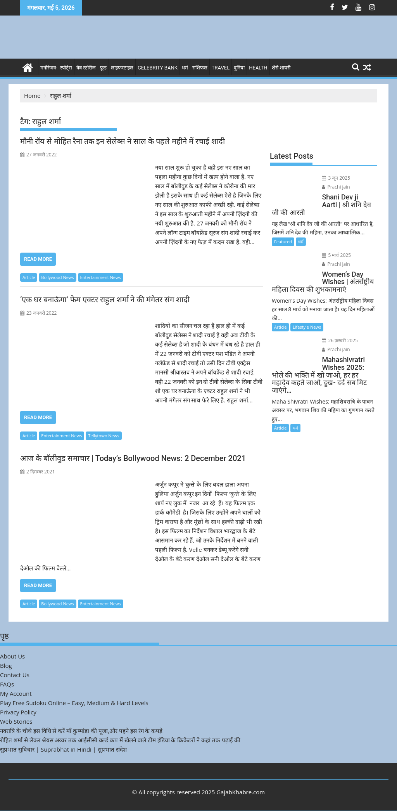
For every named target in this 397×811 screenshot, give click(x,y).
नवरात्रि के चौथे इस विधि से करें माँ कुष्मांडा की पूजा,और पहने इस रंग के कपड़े (81, 731)
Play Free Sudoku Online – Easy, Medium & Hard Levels (74, 703)
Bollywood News (57, 277)
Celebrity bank (158, 68)
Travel (221, 68)
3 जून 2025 (336, 178)
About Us (12, 656)
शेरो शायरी (281, 68)
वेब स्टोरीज (86, 68)
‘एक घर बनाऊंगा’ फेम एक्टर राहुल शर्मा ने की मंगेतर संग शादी (105, 299)
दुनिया (239, 68)
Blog (6, 665)
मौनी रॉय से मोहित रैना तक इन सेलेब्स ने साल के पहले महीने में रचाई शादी (122, 141)
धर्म (185, 68)
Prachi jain (336, 187)
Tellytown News (103, 435)
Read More (38, 259)
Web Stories (16, 721)
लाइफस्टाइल (122, 68)
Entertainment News (100, 277)
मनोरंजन (48, 68)
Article (28, 277)
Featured (283, 241)
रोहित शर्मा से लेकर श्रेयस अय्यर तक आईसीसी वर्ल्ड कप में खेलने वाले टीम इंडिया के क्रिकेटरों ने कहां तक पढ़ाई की (120, 740)
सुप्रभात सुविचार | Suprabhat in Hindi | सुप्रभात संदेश (63, 749)
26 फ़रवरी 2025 (340, 340)
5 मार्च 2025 (336, 255)
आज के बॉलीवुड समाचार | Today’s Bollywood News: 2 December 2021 (133, 458)
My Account (16, 693)
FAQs (7, 684)
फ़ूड (103, 68)
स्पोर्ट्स (66, 68)
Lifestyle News (307, 327)
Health (258, 68)
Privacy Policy (18, 712)
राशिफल (199, 68)
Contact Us (14, 675)
